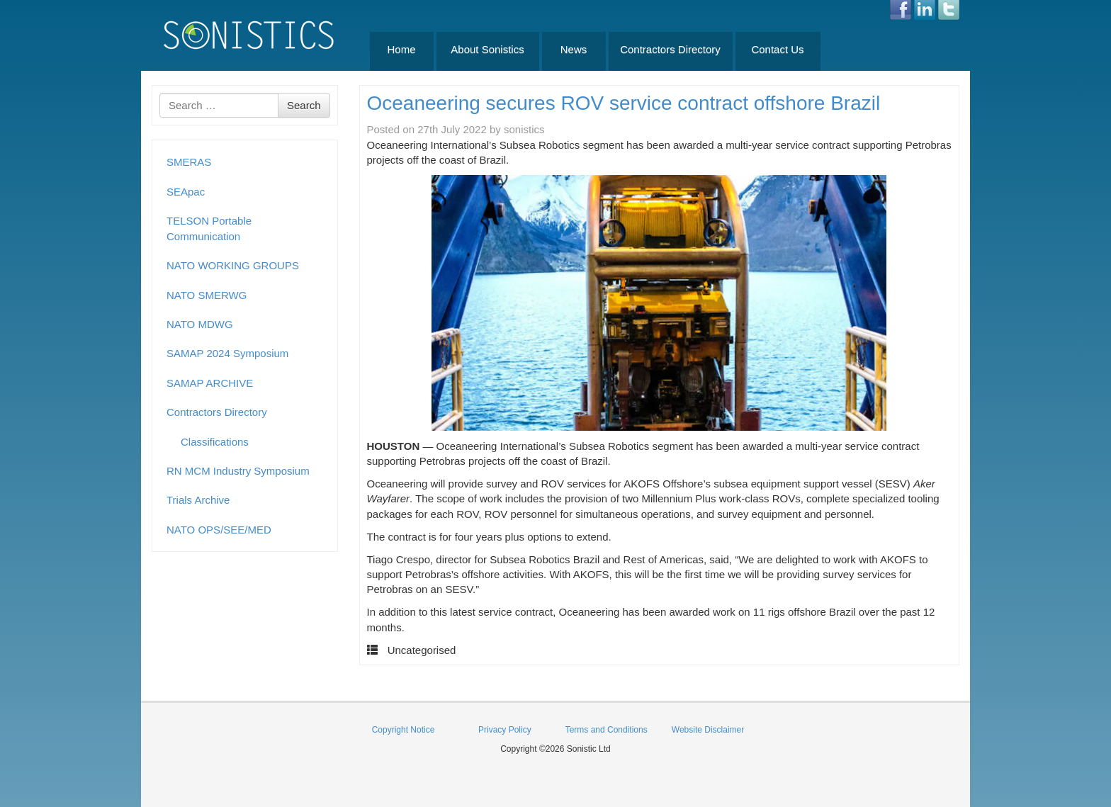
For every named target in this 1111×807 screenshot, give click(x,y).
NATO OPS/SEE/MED (219, 530)
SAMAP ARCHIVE (210, 383)
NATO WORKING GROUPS (233, 265)
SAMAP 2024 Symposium (227, 353)
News (573, 49)
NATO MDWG (200, 324)
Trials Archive (198, 500)
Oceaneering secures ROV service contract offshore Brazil (624, 103)
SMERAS (189, 162)
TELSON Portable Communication (209, 228)
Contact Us (777, 49)
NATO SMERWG (207, 295)
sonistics (524, 129)
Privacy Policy (504, 730)
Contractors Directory (670, 49)
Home (401, 49)
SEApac (186, 192)
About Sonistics (487, 49)
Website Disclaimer (708, 730)
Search (304, 105)
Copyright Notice (403, 730)
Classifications (215, 442)
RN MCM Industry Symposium (238, 471)
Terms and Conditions (606, 730)
